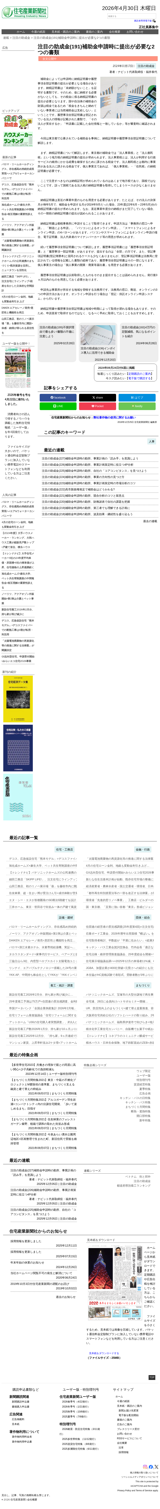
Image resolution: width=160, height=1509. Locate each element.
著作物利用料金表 (22, 1436)
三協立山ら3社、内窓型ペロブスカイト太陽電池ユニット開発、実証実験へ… (57, 961)
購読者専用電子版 (145, 20)
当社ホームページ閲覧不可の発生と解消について (41, 1273)
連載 (6, 37)
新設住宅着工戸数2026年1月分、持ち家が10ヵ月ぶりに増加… (48, 1029)
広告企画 (145, 1093)
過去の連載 (150, 521)
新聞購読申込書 (20, 1401)
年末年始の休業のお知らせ (27, 1262)
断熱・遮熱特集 (141, 1111)
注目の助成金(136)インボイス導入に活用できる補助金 (98, 339)
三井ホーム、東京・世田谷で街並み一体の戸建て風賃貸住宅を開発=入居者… (57, 907)
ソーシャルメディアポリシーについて (139, 1477)
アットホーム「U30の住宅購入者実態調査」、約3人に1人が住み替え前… (55, 1022)
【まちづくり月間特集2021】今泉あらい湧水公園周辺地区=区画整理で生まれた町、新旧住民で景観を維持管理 (43, 1139)
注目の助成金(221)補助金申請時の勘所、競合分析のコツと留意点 (83, 495)
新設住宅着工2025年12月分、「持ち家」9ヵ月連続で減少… (47, 1035)
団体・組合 (143, 917)
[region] (18, 76)
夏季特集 (145, 1089)
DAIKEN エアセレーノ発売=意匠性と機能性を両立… (42, 940)
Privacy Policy (124, 1490)
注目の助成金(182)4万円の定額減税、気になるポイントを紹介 (138, 332)
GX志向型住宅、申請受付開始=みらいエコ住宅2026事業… (123, 872)
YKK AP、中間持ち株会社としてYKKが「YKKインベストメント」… (52, 974)
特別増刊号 (70, 1073)
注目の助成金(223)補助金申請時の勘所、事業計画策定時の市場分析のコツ (89, 483)
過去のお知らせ (66, 1297)
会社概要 (114, 31)
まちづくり (143, 985)
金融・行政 (143, 849)
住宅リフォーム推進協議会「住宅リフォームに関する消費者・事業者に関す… (58, 1015)
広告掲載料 (18, 1419)
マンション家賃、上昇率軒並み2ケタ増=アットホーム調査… (47, 1042)
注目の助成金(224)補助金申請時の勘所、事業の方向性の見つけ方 (83, 477)
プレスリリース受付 (128, 1429)
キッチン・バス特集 (138, 1102)
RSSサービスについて (129, 1438)
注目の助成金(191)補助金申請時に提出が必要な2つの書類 (72, 37)
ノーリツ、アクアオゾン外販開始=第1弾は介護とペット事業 (18, 229)
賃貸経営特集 (142, 1084)
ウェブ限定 (144, 1071)
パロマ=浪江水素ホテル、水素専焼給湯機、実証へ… (42, 947)
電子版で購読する (139, 378)
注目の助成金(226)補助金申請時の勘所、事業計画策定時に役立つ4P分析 (87, 464)
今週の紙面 (38, 31)
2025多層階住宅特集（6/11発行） (81, 1449)
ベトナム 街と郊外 (138, 1176)
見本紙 (15, 1424)
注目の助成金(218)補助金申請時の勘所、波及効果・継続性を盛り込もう (87, 514)
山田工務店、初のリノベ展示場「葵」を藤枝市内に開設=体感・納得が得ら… (57, 886)
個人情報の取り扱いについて (144, 1472)
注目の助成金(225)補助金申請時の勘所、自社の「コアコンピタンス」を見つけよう (94, 470)
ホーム (21, 31)
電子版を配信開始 (129, 1415)
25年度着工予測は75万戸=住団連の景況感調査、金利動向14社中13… (52, 1001)
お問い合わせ (135, 31)
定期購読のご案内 (139, 373)
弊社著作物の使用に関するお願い (114, 417)
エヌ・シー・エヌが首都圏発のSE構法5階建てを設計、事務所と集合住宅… (56, 900)
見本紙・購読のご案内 (66, 31)
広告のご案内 (124, 1424)
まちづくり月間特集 (64, 1093)
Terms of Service (144, 1490)
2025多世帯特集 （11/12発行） (79, 1439)
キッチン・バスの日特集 (135, 1098)
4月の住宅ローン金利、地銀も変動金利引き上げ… (117, 865)
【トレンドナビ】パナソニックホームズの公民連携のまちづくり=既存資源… (57, 872)
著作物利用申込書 (22, 1441)
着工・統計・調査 (61, 985)
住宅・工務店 (64, 849)
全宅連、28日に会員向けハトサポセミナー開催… (117, 1001)
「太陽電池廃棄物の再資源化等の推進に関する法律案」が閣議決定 (18, 245)
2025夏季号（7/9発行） (75, 1416)
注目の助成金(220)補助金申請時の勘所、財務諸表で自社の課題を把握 (86, 501)
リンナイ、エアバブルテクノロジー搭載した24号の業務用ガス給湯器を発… (57, 968)
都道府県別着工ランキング (134, 1185)
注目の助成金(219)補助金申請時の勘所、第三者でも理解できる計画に (86, 508)
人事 (152, 441)
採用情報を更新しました (25, 1241)
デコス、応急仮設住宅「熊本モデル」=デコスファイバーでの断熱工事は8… (57, 858)
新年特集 (145, 1120)
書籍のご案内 (94, 31)
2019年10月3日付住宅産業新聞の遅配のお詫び (39, 1283)
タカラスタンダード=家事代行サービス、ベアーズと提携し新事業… (52, 954)
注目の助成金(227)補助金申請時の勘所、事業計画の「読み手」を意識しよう (90, 458)
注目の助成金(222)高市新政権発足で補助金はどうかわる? (78, 489)
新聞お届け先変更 (129, 1410)
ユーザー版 (56, 1073)
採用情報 (124, 1452)
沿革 (121, 1447)
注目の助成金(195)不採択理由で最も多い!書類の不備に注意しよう (57, 332)
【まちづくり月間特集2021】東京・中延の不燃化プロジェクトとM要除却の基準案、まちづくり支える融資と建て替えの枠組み (43, 1084)
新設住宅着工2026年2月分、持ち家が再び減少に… (41, 994)
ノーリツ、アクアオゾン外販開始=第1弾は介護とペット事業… (48, 933)
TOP (152, 1377)
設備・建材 (66, 917)
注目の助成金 (21, 37)
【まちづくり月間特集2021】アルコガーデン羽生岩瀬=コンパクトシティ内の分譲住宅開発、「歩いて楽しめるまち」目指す (43, 1104)
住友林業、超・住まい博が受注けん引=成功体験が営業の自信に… (50, 893)
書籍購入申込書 (20, 1406)
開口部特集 (144, 1115)
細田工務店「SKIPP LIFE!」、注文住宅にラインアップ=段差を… (50, 879)
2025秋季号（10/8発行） (76, 1411)
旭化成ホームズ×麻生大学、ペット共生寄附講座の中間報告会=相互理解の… (57, 865)
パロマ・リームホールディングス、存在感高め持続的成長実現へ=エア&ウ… (57, 926)
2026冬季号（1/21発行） (76, 1406)
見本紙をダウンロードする (104, 1353)
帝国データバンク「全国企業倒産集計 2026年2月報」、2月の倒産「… (53, 1008)
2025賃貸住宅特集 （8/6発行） (79, 1444)
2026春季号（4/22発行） (76, 1401)
